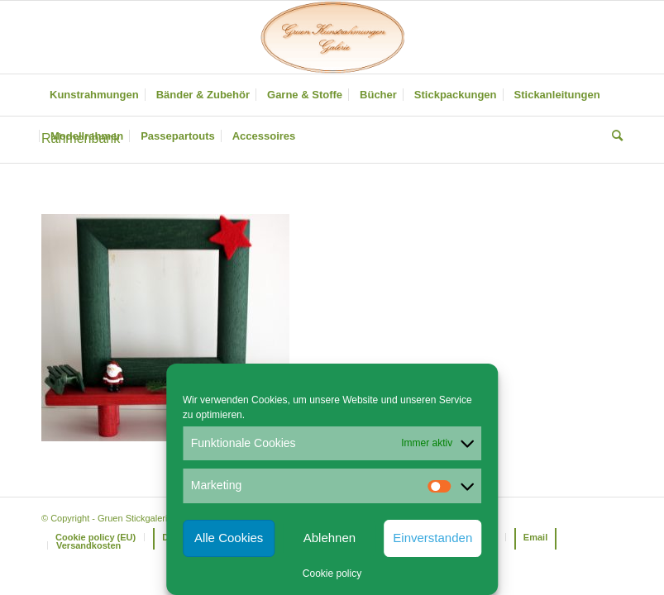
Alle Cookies (228, 538)
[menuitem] (94, 95)
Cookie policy (332, 573)
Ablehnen (329, 538)
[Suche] (613, 136)
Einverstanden (432, 538)
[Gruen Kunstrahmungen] (332, 37)
